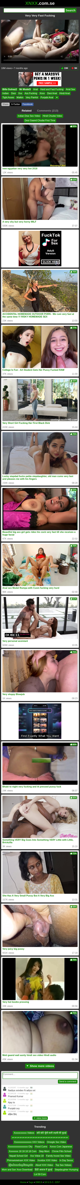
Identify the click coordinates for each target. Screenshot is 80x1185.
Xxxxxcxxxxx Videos (24, 1133)
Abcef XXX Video (44, 1165)
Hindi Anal (65, 93)
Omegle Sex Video (56, 1142)
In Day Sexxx (66, 1160)
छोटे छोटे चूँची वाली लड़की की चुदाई (51, 1133)
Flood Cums (41, 1147)
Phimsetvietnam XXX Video (21, 1160)
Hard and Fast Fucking (51, 89)
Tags (31, 1182)
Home (23, 1182)
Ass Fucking (31, 93)
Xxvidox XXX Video (47, 1160)
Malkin (20, 97)
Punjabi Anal (47, 97)
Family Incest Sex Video (58, 1156)
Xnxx (42, 93)
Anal (35, 89)
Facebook (28, 104)
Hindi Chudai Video (52, 116)
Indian (5, 93)
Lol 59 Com (40, 1174)
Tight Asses (8, 97)
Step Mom (44, 1151)
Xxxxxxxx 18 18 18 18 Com (22, 1151)
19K (64, 68)
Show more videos (40, 1065)
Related (27, 110)
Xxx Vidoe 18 (37, 1156)
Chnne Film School (61, 1151)
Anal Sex (70, 89)
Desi (13, 93)
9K (74, 68)
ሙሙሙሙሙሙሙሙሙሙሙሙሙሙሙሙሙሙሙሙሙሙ (40, 1137)
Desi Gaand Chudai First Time (40, 120)
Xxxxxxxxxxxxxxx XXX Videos (29, 1142)
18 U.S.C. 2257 (52, 1182)
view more (40, 1118)
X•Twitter (15, 104)
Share (5, 104)
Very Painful (32, 97)
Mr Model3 (25, 89)
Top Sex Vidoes (63, 1165)
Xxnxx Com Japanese (61, 1147)
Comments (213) (47, 110)
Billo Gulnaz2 (9, 89)
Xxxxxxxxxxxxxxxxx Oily (20, 1147)
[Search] (34, 10)
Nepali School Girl (18, 1156)
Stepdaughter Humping (66, 1170)
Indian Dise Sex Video (29, 116)
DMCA (38, 1182)
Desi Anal (52, 93)
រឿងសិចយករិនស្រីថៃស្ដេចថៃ (21, 1165)
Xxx (20, 93)
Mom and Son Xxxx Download (17, 1170)
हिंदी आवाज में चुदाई (43, 1170)
